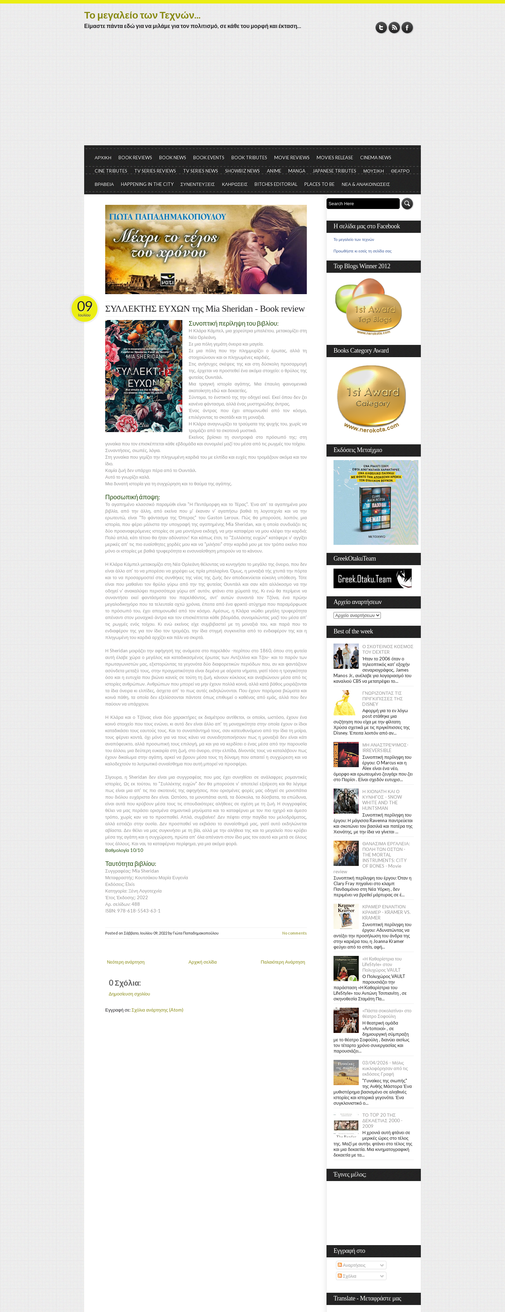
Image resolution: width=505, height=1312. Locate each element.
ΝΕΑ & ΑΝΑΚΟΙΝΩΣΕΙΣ (366, 184)
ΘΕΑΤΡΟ (400, 171)
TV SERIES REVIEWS (155, 171)
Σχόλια (347, 1276)
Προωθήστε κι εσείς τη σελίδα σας (363, 251)
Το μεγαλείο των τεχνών (354, 239)
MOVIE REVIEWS (292, 157)
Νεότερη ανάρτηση (125, 962)
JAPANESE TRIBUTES (334, 171)
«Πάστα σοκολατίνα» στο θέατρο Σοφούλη (386, 1013)
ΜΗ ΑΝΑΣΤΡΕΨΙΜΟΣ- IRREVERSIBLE (385, 747)
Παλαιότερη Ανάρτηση (283, 962)
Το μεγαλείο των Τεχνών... (142, 15)
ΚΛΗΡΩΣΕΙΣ (235, 184)
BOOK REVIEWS (135, 157)
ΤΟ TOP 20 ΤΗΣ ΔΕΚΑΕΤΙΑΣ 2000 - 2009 (382, 1120)
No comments (294, 933)
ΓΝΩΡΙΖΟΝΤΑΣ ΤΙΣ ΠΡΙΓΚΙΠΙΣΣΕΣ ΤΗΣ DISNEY (382, 698)
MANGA (296, 171)
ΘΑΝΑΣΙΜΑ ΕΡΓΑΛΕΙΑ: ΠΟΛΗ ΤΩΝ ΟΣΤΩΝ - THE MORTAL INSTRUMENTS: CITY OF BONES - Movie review (372, 857)
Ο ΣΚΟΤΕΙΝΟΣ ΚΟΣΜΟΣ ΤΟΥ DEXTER (387, 649)
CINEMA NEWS (375, 157)
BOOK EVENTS (208, 157)
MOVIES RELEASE (335, 157)
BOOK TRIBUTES (249, 157)
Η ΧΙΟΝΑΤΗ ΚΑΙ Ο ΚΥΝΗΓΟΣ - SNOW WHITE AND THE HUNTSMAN (382, 800)
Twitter (381, 27)
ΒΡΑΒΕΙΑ (104, 184)
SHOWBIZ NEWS (242, 171)
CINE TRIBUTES (111, 171)
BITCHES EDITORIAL (276, 184)
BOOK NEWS (172, 157)
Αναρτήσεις (352, 1265)
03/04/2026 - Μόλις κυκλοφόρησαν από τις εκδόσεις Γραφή (385, 1068)
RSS (394, 27)
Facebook (407, 27)
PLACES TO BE (319, 184)
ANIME (274, 171)
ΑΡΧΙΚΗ (103, 157)
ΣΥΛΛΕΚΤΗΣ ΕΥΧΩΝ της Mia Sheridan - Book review (205, 309)
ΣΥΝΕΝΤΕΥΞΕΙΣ (198, 184)
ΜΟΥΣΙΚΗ (373, 171)
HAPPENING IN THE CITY (147, 184)
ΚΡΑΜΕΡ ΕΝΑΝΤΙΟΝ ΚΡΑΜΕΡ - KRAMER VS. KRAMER (386, 912)
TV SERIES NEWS (200, 171)
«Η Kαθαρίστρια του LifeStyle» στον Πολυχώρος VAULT (382, 964)
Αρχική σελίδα (203, 962)
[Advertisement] (252, 93)
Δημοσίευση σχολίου (129, 994)
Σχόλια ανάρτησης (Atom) (157, 1010)
